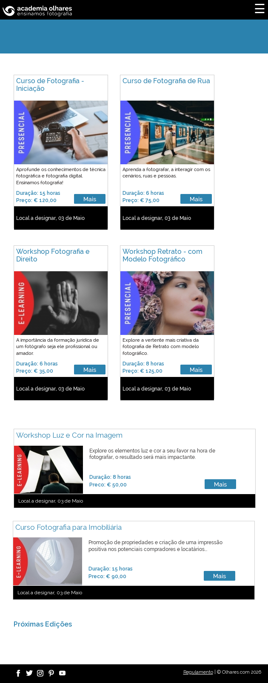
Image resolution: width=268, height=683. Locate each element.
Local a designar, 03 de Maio (50, 218)
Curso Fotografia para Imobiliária (68, 527)
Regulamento (198, 672)
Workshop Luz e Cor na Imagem (69, 435)
